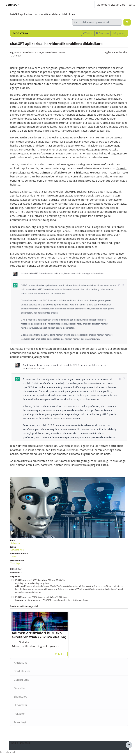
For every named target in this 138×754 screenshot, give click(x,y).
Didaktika (20, 688)
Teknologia (20, 722)
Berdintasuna (22, 671)
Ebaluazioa (20, 696)
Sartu (131, 4)
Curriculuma (21, 679)
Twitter (87, 33)
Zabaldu (60, 654)
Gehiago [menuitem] (11, 4)
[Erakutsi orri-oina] (129, 745)
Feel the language (23, 589)
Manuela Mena (31, 586)
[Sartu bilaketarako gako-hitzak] (97, 22)
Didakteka (15, 543)
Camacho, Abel (119, 52)
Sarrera (13, 556)
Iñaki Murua (20, 580)
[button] (81, 4)
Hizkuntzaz (20, 705)
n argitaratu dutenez (28, 600)
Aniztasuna (20, 662)
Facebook (102, 33)
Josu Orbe (58, 589)
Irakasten (19, 713)
